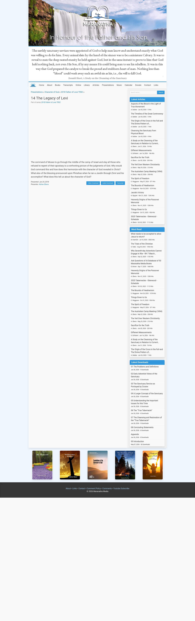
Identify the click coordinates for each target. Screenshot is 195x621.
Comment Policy (94, 488)
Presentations (108, 85)
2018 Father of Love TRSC (72, 92)
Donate (138, 85)
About (49, 85)
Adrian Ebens (44, 184)
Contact (147, 85)
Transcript (120, 183)
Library (87, 85)
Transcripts (68, 85)
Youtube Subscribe (121, 488)
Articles (96, 85)
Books (57, 85)
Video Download (93, 183)
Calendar (128, 85)
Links (156, 85)
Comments (107, 488)
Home (41, 85)
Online (78, 85)
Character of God (52, 92)
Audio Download (107, 183)
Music (119, 85)
